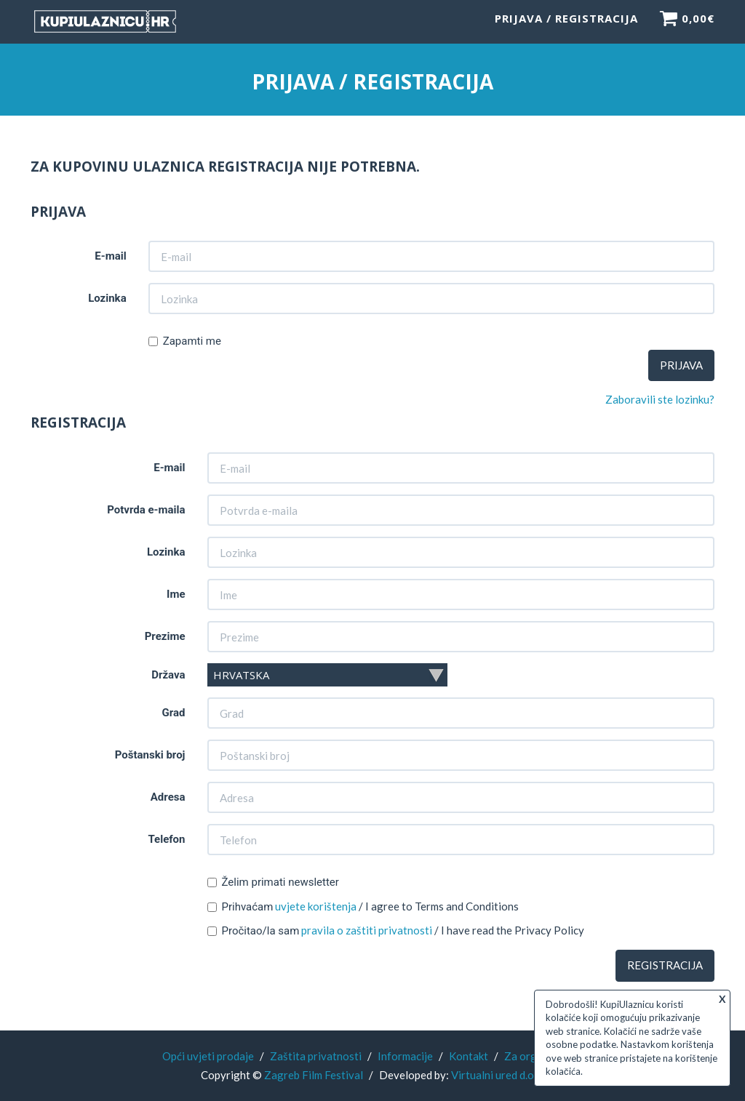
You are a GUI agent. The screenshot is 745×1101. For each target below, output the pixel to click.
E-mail (110, 257)
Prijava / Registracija (566, 25)
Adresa (168, 797)
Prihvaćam (240, 907)
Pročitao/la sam (253, 931)
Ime (176, 594)
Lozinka (107, 299)
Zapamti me (184, 342)
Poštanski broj (150, 755)
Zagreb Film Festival (313, 1074)
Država (168, 675)
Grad (174, 713)
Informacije (405, 1055)
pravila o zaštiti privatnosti (366, 930)
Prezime (165, 637)
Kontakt (468, 1055)
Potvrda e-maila (146, 510)
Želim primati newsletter (273, 882)
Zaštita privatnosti (316, 1055)
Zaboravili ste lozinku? (659, 400)
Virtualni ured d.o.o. (498, 1074)
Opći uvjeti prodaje (208, 1055)
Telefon (166, 839)
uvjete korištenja (315, 906)
